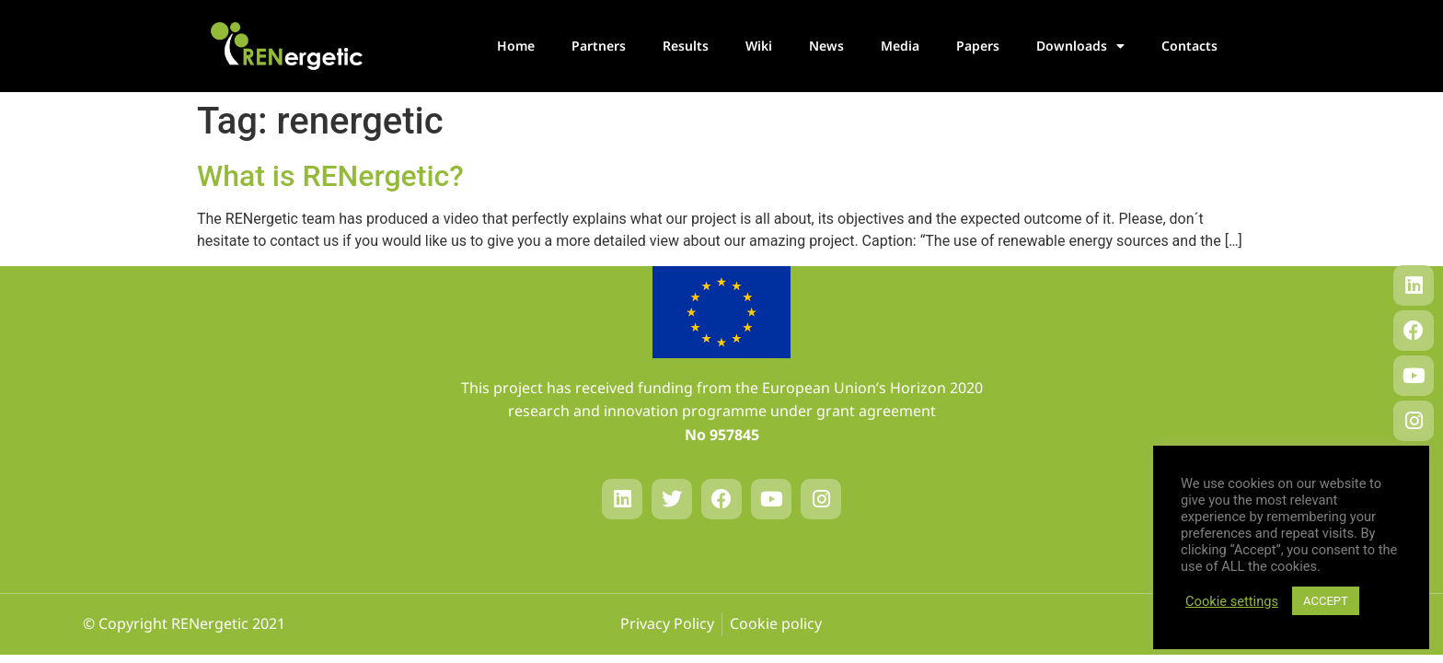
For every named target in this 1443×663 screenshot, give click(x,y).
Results (686, 45)
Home (516, 45)
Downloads (1080, 46)
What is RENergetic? (330, 175)
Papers (977, 45)
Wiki (758, 45)
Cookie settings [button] (1231, 601)
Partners (598, 45)
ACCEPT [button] (1325, 601)
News (826, 45)
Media (900, 45)
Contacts (1189, 45)
